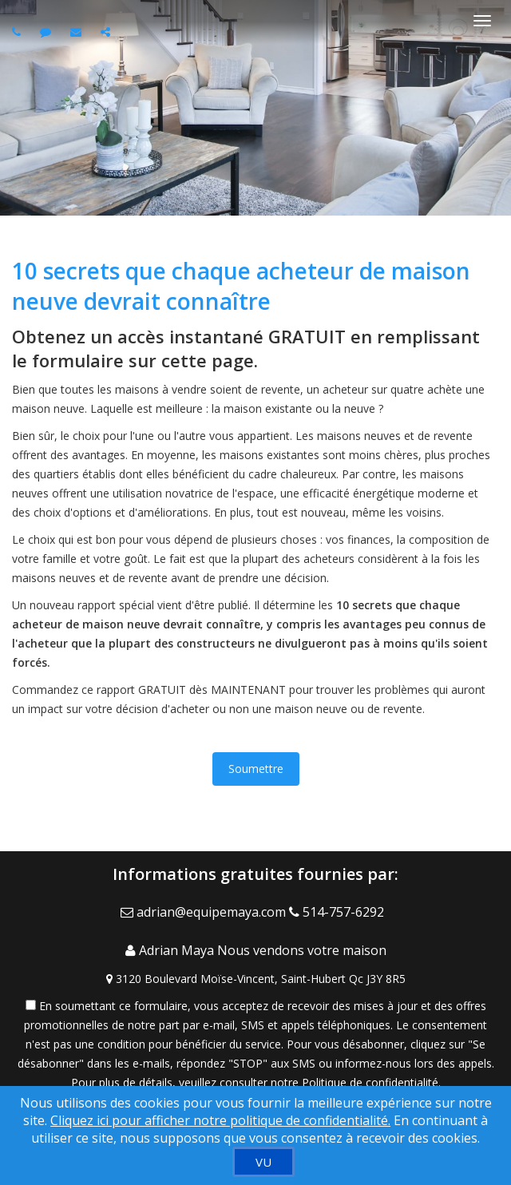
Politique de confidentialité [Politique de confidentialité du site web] (370, 1082)
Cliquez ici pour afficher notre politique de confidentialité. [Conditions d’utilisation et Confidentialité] (220, 1120)
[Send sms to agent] (47, 31)
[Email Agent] (205, 912)
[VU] (263, 1162)
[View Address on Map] (255, 979)
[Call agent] (18, 31)
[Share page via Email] (107, 31)
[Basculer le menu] (482, 21)
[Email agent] (77, 31)
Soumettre (255, 768)
